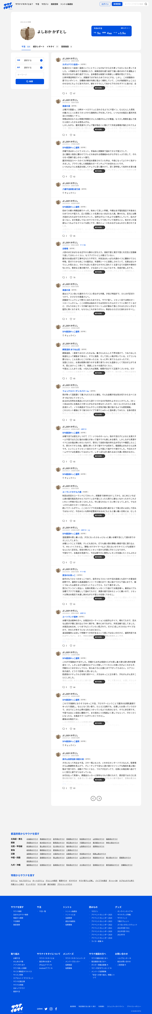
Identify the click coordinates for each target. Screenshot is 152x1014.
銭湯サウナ (63, 880)
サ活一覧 (42, 911)
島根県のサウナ (45, 857)
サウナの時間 (18, 985)
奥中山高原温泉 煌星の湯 (73, 759)
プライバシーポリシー (134, 1006)
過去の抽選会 (70, 921)
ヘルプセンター (123, 958)
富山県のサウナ (45, 846)
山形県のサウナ (98, 839)
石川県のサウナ (59, 846)
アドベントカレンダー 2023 (101, 921)
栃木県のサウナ (45, 842)
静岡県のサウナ (45, 850)
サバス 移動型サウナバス (22, 971)
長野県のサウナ (98, 846)
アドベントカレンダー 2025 (101, 914)
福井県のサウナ (72, 846)
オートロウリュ (38, 880)
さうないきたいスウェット (127, 924)
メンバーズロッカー (72, 961)
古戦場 (65, 248)
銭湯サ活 (16, 991)
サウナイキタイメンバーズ (75, 958)
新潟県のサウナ (32, 846)
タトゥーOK (113, 880)
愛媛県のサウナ (125, 857)
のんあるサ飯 (18, 961)
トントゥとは (70, 914)
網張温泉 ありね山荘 (71, 349)
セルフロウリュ (25, 880)
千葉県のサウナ (85, 842)
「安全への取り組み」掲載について (102, 976)
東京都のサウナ (98, 842)
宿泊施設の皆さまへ (98, 961)
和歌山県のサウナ (99, 854)
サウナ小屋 (41, 884)
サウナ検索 (17, 911)
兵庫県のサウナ (72, 854)
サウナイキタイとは (46, 958)
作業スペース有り (17, 884)
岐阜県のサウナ (32, 850)
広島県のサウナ (72, 857)
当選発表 (68, 918)
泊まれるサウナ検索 (20, 914)
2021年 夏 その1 (123, 928)
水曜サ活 (83, 429)
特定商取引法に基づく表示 (87, 1006)
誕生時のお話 (44, 961)
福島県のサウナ (112, 839)
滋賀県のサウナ (32, 854)
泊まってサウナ (19, 988)
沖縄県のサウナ (127, 865)
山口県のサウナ (85, 857)
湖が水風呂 (51, 884)
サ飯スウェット (123, 921)
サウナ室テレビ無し (86, 880)
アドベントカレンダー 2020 (101, 931)
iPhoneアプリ (44, 965)
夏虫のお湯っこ (69, 575)
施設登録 (54, 4)
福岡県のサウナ (32, 865)
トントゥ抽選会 (66, 4)
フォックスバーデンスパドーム (75, 391)
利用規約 (101, 1006)
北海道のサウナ (32, 839)
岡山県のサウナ (59, 857)
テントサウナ (31, 884)
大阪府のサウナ (59, 854)
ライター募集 (96, 941)
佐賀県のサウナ (45, 865)
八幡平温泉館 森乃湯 (71, 189)
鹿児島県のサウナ (112, 865)
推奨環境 (73, 1006)
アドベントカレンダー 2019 (101, 934)
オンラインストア (124, 911)
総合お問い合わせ (124, 961)
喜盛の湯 (66, 105)
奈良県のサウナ (85, 854)
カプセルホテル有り (126, 880)
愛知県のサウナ (59, 850)
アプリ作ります (19, 965)
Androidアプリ (45, 968)
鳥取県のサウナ (32, 857)
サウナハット (122, 918)
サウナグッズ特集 (124, 914)
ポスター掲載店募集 (98, 965)
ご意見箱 (120, 965)
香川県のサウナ (112, 857)
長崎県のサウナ (59, 865)
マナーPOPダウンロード (100, 968)
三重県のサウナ (72, 850)
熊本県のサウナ (72, 865)
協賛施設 (68, 965)
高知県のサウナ (32, 861)
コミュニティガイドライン (115, 1006)
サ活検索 (16, 921)
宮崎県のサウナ (98, 865)
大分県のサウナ (85, 865)
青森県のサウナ (45, 839)
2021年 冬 (121, 934)
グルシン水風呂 (51, 880)
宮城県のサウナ (72, 839)
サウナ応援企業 (19, 981)
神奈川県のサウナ (112, 842)
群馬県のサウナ (59, 842)
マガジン (45, 4)
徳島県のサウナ (98, 857)
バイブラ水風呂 (101, 880)
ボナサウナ (73, 880)
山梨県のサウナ (85, 846)
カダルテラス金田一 (70, 64)
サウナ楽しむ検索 (20, 968)
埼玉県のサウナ (72, 842)
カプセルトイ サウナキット (23, 978)
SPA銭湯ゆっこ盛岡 (70, 147)
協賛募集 (68, 924)
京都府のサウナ (45, 854)
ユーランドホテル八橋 (71, 491)
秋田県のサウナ (85, 839)
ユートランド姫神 (70, 616)
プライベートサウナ (64, 884)
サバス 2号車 (18, 974)
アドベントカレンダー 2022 (101, 924)
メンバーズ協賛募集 (98, 971)
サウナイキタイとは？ (24, 4)
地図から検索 (18, 918)
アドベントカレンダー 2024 (101, 918)
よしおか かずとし (52, 31)
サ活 (37, 4)
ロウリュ (14, 880)
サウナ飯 (83, 245)
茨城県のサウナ (32, 842)
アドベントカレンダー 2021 (101, 928)
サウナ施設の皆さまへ (99, 958)
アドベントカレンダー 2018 (101, 938)
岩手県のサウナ (59, 839)
